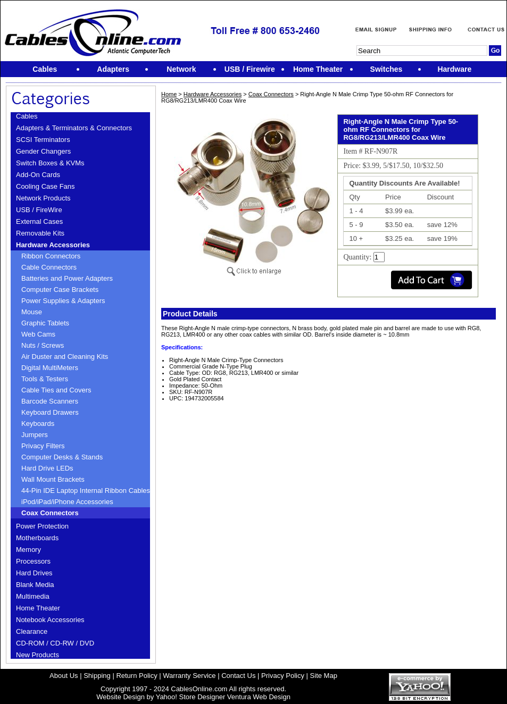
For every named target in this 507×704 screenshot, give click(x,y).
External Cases (39, 221)
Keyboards (37, 424)
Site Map (323, 676)
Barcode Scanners (49, 401)
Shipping (97, 676)
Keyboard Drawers (50, 412)
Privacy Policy (282, 676)
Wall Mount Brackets (53, 479)
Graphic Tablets (45, 323)
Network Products (43, 198)
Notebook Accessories (50, 620)
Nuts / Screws (42, 345)
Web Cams (38, 334)
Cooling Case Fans (45, 186)
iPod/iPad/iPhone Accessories (67, 502)
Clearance (31, 631)
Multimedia (32, 596)
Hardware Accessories (53, 245)
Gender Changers (43, 151)
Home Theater (38, 608)
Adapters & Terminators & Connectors (74, 128)
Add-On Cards (38, 175)
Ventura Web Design (258, 697)
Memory (28, 550)
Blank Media (35, 585)
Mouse (31, 312)
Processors (33, 561)
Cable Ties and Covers (56, 390)
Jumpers (34, 435)
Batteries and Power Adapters (67, 278)
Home (169, 94)
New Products (37, 655)
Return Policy (136, 676)
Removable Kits (40, 233)
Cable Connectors (49, 267)
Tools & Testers (44, 379)
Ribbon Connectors (50, 256)
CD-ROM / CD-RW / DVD (55, 643)
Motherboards (37, 538)
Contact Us (238, 676)
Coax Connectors (50, 513)
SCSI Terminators (43, 140)
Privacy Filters (43, 446)
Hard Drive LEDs (47, 468)
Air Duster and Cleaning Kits (64, 357)
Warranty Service (189, 676)
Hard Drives (34, 573)
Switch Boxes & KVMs (50, 163)
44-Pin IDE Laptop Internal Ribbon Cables (85, 491)
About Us (63, 676)
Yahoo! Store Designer (191, 697)
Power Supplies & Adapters (63, 301)
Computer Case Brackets (59, 290)
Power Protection (42, 526)
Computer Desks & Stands (62, 457)
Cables (26, 116)
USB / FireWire (39, 210)
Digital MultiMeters (49, 368)
